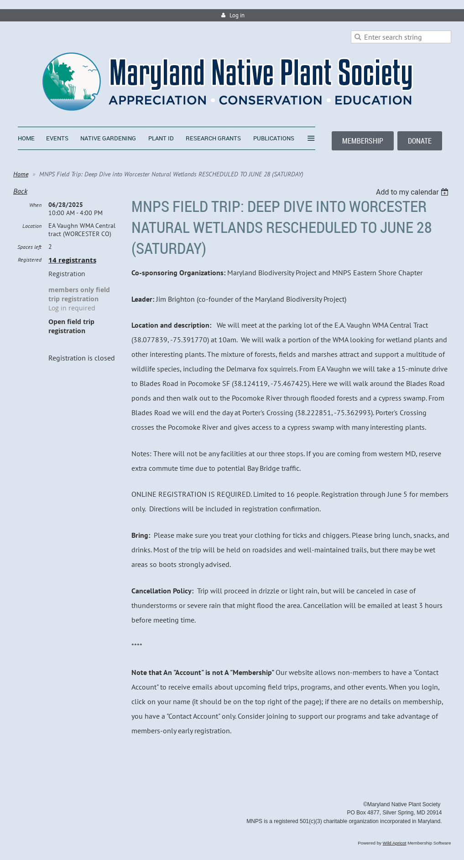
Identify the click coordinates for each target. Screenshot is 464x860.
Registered (30, 259)
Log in (237, 15)
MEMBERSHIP (362, 141)
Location (32, 225)
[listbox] (413, 192)
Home (20, 174)
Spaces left (29, 246)
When (35, 204)
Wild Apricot (395, 842)
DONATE (420, 141)
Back (20, 191)
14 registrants (72, 260)
